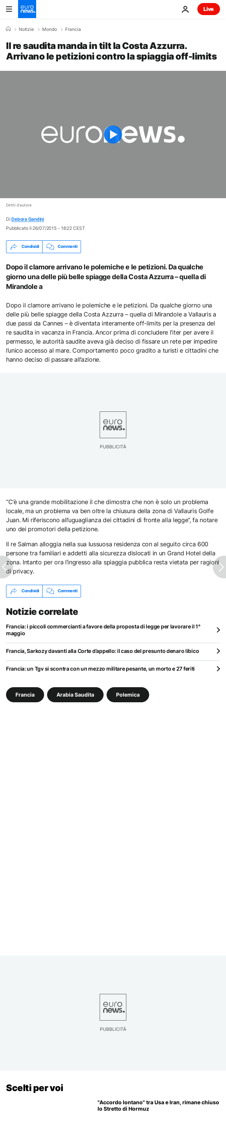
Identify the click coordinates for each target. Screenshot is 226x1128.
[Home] (8, 29)
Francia (73, 29)
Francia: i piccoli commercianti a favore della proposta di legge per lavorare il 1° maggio (103, 629)
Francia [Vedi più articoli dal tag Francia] (25, 694)
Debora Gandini (27, 219)
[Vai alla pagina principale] (27, 9)
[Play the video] (113, 134)
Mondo (49, 29)
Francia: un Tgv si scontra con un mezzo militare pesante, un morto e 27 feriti (100, 668)
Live (208, 9)
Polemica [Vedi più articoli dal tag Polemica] (128, 694)
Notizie (26, 29)
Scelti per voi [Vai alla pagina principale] (34, 1087)
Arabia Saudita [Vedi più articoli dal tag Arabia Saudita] (75, 694)
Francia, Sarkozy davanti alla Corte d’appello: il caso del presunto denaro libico (102, 651)
